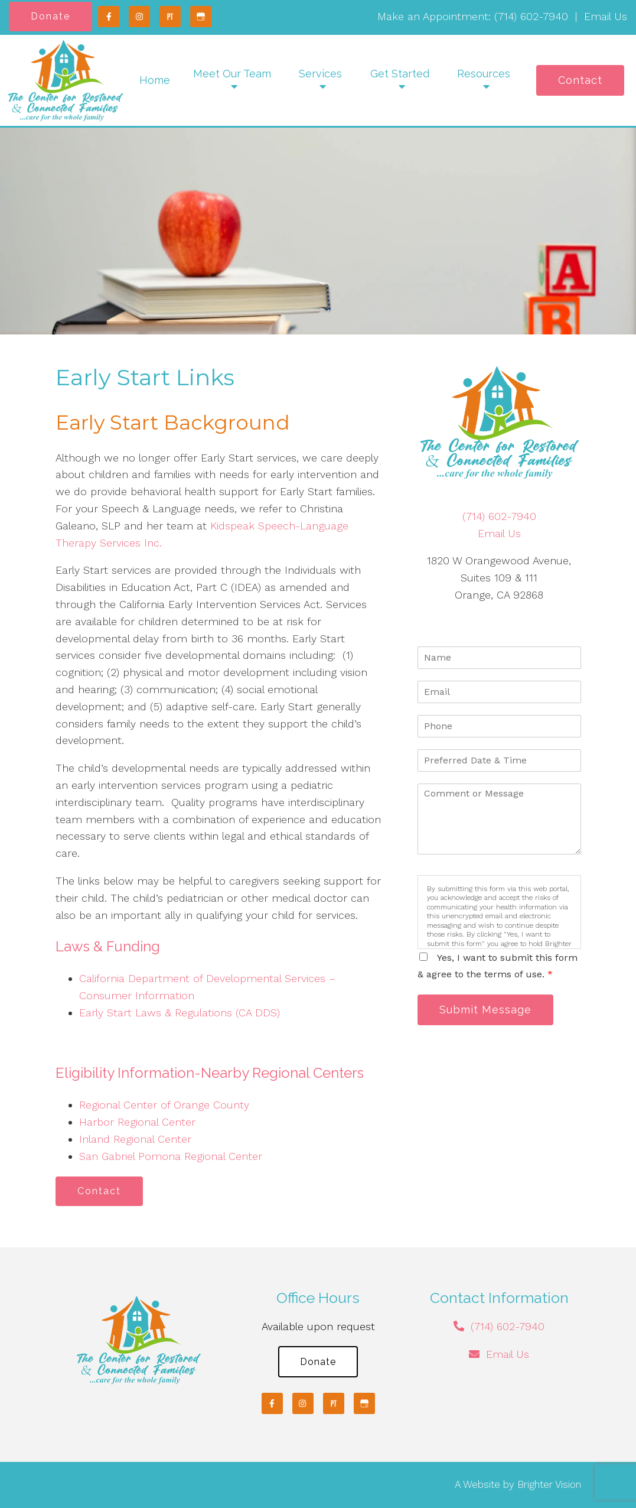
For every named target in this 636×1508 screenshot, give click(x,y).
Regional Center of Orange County (164, 1104)
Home (154, 80)
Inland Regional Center (135, 1139)
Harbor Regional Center (137, 1122)
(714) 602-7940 (531, 16)
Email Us (605, 16)
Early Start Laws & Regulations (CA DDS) (179, 1012)
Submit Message (485, 1009)
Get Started (399, 73)
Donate (50, 16)
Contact (580, 80)
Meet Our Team (232, 73)
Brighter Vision (549, 1484)
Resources (483, 73)
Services (320, 73)
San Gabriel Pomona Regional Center (170, 1156)
